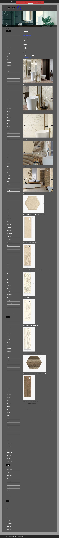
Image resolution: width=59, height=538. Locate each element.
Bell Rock (8, 141)
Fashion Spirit (9, 233)
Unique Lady (9, 236)
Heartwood (9, 218)
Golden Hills (9, 309)
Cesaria (8, 105)
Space (8, 273)
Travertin (8, 56)
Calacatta (8, 279)
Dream (8, 248)
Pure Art (8, 193)
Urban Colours (9, 285)
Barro (8, 282)
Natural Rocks (9, 190)
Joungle (8, 126)
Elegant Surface (9, 306)
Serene (8, 163)
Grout (8, 129)
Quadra (8, 74)
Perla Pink (8, 120)
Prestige (8, 80)
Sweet (8, 270)
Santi (8, 59)
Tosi (7, 276)
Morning (50, 410)
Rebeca (8, 71)
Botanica (8, 111)
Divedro (8, 132)
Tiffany (8, 114)
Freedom (8, 154)
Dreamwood (9, 47)
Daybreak (8, 175)
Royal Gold (9, 62)
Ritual (8, 196)
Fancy (8, 251)
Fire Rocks (8, 288)
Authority (8, 209)
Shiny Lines (9, 297)
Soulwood (8, 221)
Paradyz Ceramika (15, 536)
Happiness (8, 254)
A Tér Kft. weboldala (9, 1)
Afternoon (8, 178)
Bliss (8, 245)
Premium (8, 83)
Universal (8, 472)
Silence (26, 409)
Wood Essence (9, 469)
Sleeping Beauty (9, 230)
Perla (8, 123)
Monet (8, 215)
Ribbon (8, 68)
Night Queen (9, 227)
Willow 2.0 (9, 526)
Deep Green (9, 135)
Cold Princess (9, 239)
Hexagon (8, 99)
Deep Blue (8, 138)
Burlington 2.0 (9, 520)
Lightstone (9, 157)
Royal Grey (9, 65)
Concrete (8, 102)
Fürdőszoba (32, 403)
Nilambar (22, 536)
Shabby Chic (9, 117)
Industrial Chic (9, 303)
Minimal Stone (9, 294)
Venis (8, 50)
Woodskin (8, 291)
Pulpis (8, 77)
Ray (7, 187)
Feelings (8, 169)
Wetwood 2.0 (9, 529)
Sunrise (8, 181)
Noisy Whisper (9, 242)
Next (8, 86)
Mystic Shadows (9, 224)
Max (7, 44)
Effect (8, 172)
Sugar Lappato (9, 475)
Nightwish (9, 184)
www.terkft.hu (27, 57)
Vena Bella (9, 53)
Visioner (8, 212)
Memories (8, 267)
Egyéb (28, 403)
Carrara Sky (9, 108)
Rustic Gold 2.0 (9, 523)
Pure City (8, 300)
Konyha (35, 403)
